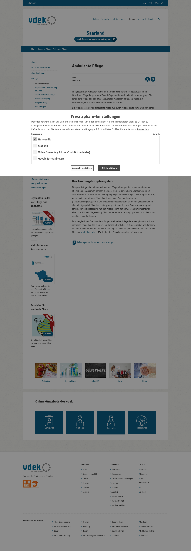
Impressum (37, 134)
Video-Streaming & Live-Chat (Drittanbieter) (64, 152)
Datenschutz (143, 129)
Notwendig (44, 139)
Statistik (43, 145)
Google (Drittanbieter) (51, 158)
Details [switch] (156, 134)
